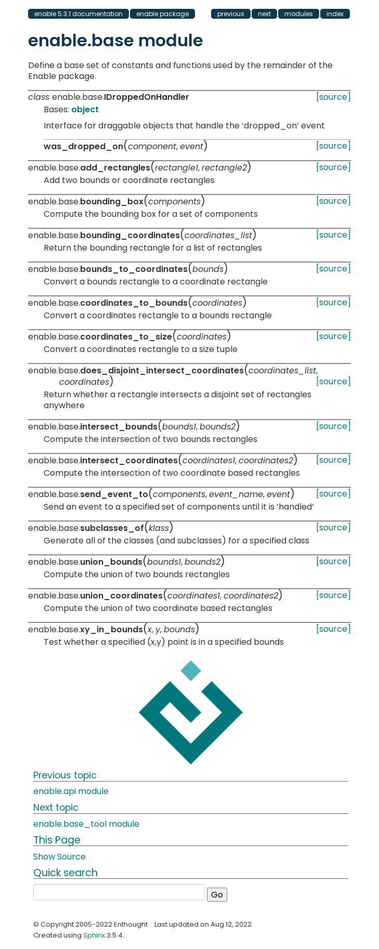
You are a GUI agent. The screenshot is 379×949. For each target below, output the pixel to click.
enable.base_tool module (86, 824)
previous (230, 13)
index (335, 13)
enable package (162, 13)
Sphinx (94, 935)
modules (298, 13)
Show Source (59, 857)
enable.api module (71, 791)
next (264, 13)
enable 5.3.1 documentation (78, 13)
